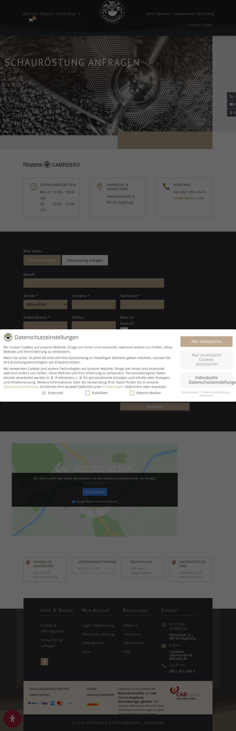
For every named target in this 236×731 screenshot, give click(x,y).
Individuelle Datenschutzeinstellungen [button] (211, 380)
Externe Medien (145, 393)
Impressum (206, 395)
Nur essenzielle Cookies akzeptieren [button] (206, 359)
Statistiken (96, 393)
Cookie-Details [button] (190, 392)
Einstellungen (113, 386)
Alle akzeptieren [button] (206, 341)
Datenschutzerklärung (20, 386)
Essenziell (52, 393)
